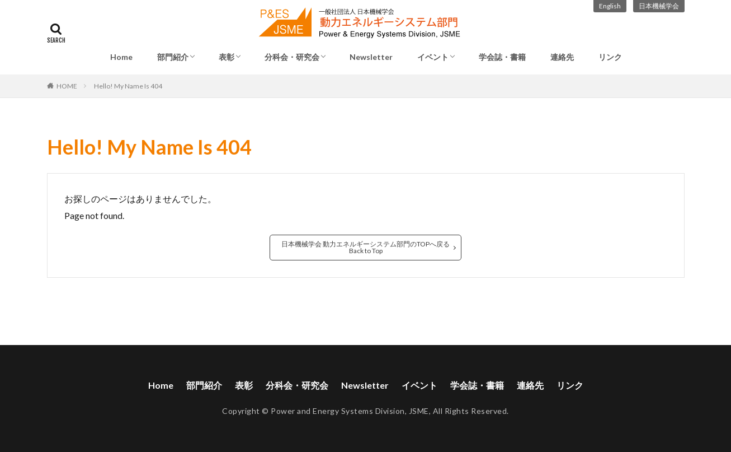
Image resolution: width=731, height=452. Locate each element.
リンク (610, 57)
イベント (433, 57)
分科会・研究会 (292, 57)
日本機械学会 (659, 6)
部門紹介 (172, 57)
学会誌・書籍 (502, 57)
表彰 (226, 57)
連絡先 (562, 57)
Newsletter (371, 57)
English (610, 6)
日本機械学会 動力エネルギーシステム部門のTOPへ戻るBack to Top (365, 247)
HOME (66, 86)
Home (121, 57)
